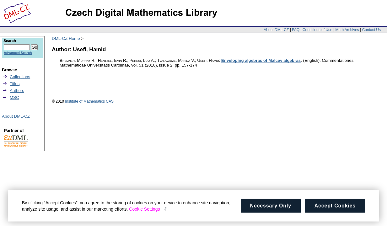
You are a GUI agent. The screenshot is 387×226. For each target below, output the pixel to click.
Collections (20, 76)
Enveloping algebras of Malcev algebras (261, 60)
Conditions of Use (317, 30)
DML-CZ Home (66, 38)
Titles (14, 83)
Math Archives (347, 30)
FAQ (295, 30)
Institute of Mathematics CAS (89, 101)
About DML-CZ (276, 30)
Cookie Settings (147, 210)
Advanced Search (18, 53)
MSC (14, 97)
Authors (17, 90)
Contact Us (371, 30)
